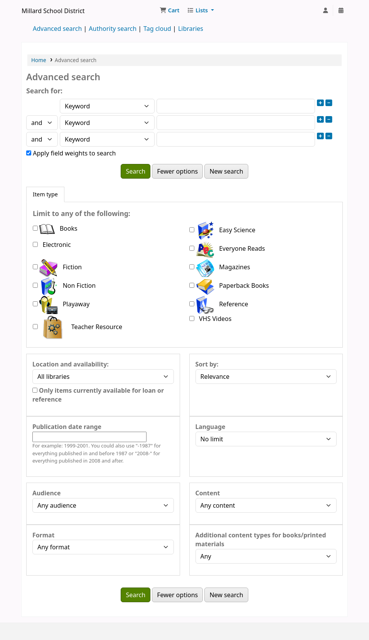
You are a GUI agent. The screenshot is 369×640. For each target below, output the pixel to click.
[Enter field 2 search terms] (236, 122)
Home (38, 60)
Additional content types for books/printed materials (260, 540)
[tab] (45, 194)
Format (43, 535)
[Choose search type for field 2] (107, 122)
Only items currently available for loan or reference (98, 395)
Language (210, 426)
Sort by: (207, 364)
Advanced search (57, 28)
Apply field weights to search (71, 153)
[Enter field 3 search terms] (236, 139)
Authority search (112, 28)
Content (207, 493)
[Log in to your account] (325, 10)
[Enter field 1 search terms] (236, 106)
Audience (46, 493)
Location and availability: (70, 364)
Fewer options (177, 171)
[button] (169, 10)
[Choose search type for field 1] (107, 106)
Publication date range (66, 426)
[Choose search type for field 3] (107, 139)
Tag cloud (157, 28)
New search (226, 171)
